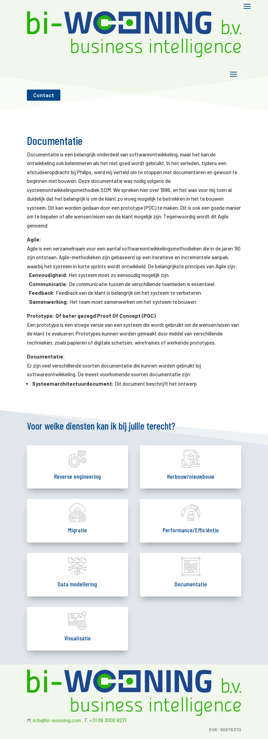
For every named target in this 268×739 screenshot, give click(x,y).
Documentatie (190, 584)
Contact (43, 95)
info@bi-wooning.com (57, 720)
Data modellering (77, 584)
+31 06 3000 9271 (107, 720)
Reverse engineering (77, 476)
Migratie (77, 530)
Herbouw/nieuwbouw (190, 476)
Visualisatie (77, 638)
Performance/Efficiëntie (191, 530)
